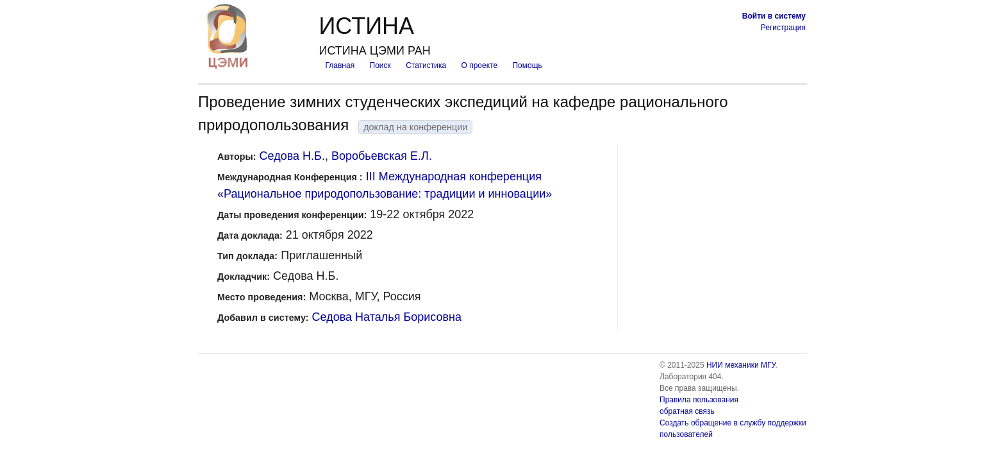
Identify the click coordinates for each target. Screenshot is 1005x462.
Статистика (426, 65)
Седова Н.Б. (292, 156)
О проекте (479, 65)
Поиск (380, 65)
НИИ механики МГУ (741, 365)
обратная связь (687, 411)
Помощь (527, 65)
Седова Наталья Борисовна (386, 317)
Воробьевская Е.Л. (381, 156)
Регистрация (783, 27)
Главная (339, 65)
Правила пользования (699, 399)
